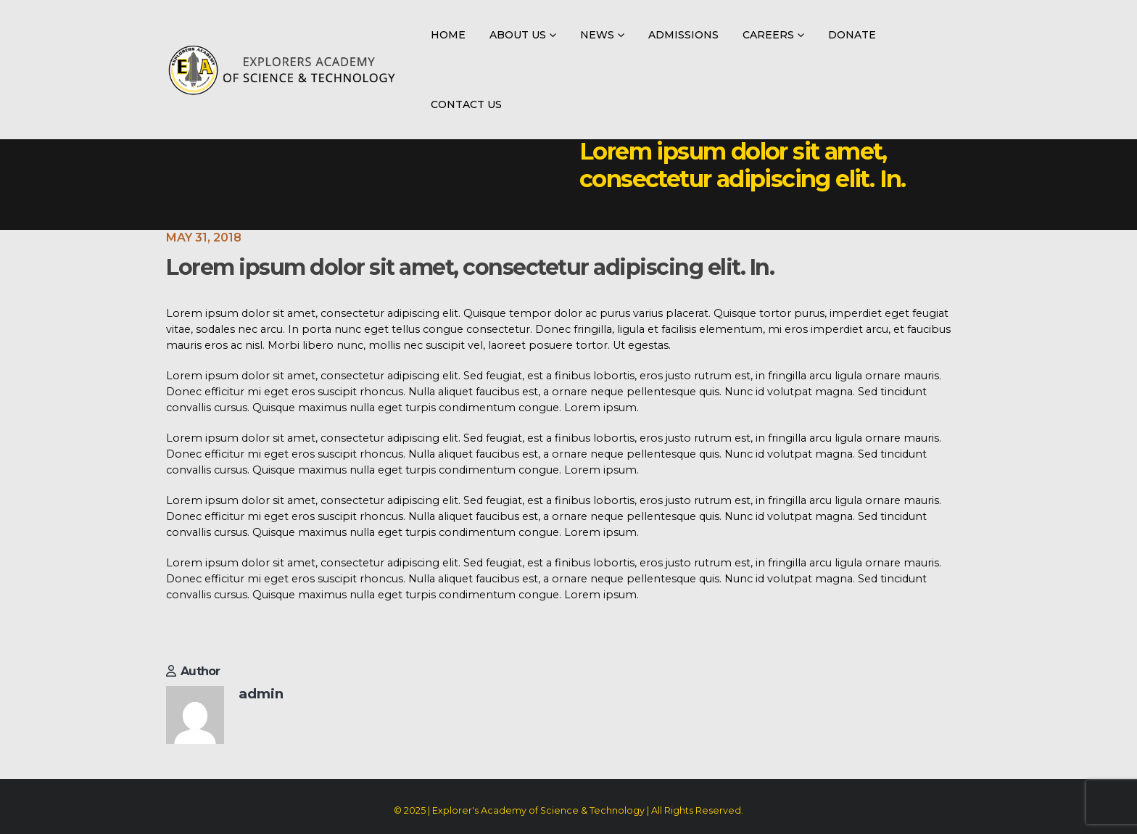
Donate (852, 34)
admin (261, 693)
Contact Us (466, 104)
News (597, 34)
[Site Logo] (281, 70)
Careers (768, 34)
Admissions (683, 34)
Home (448, 34)
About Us (517, 34)
